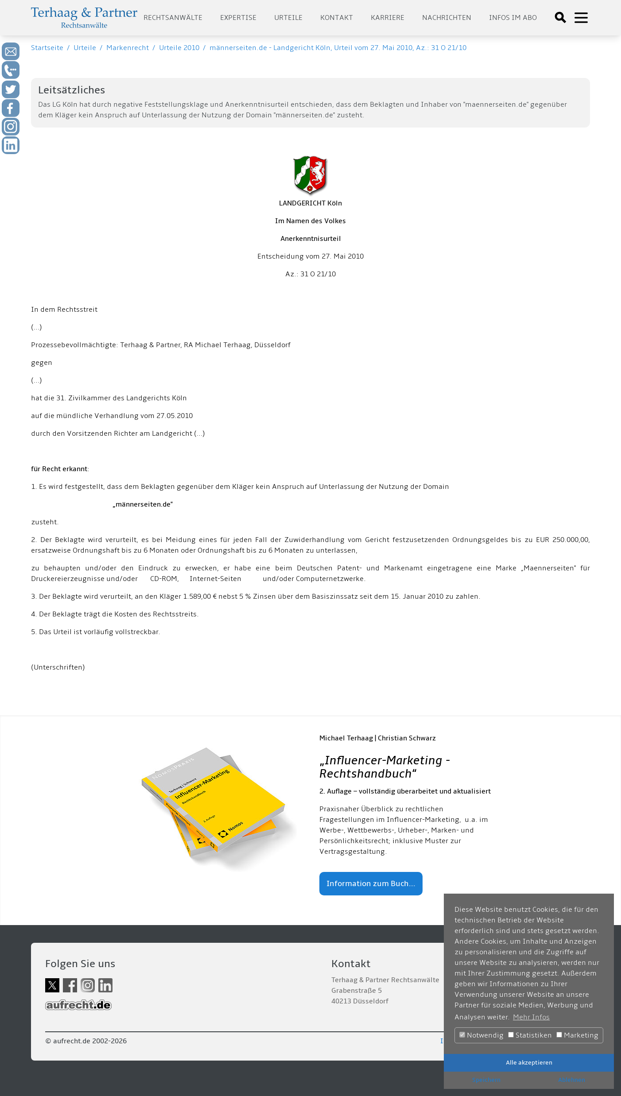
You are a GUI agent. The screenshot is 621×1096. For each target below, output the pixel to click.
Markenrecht (127, 47)
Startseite (47, 47)
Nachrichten (446, 17)
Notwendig (481, 1035)
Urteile (288, 17)
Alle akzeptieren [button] (529, 1062)
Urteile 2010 (179, 47)
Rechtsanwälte (173, 17)
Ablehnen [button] (571, 1080)
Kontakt (336, 17)
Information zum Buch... (370, 883)
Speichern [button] (486, 1080)
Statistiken (530, 1035)
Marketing (577, 1035)
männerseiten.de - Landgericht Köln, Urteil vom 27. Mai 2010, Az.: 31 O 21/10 (338, 47)
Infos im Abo (513, 17)
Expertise (238, 17)
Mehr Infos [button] (531, 1017)
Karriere (387, 17)
